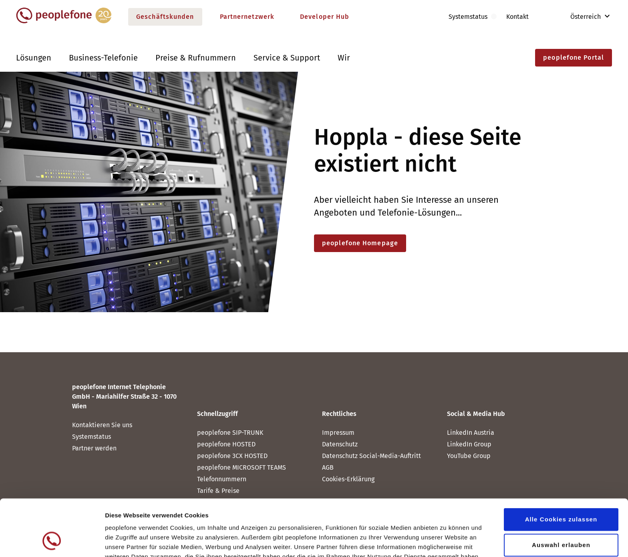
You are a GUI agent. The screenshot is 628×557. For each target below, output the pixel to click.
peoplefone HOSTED (226, 444)
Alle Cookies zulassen (561, 468)
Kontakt (517, 16)
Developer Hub (324, 16)
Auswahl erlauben (561, 493)
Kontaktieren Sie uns (102, 425)
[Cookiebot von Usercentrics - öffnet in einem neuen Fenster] (52, 541)
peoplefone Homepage (360, 243)
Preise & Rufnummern (195, 58)
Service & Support (287, 58)
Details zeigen (426, 541)
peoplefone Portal (573, 57)
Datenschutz (236, 515)
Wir (344, 58)
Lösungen (33, 58)
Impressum (338, 432)
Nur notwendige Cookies (561, 519)
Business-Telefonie (103, 58)
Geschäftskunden (165, 16)
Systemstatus (91, 436)
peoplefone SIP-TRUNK (230, 432)
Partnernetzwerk (247, 16)
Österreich (580, 16)
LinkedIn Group (469, 444)
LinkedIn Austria (470, 432)
